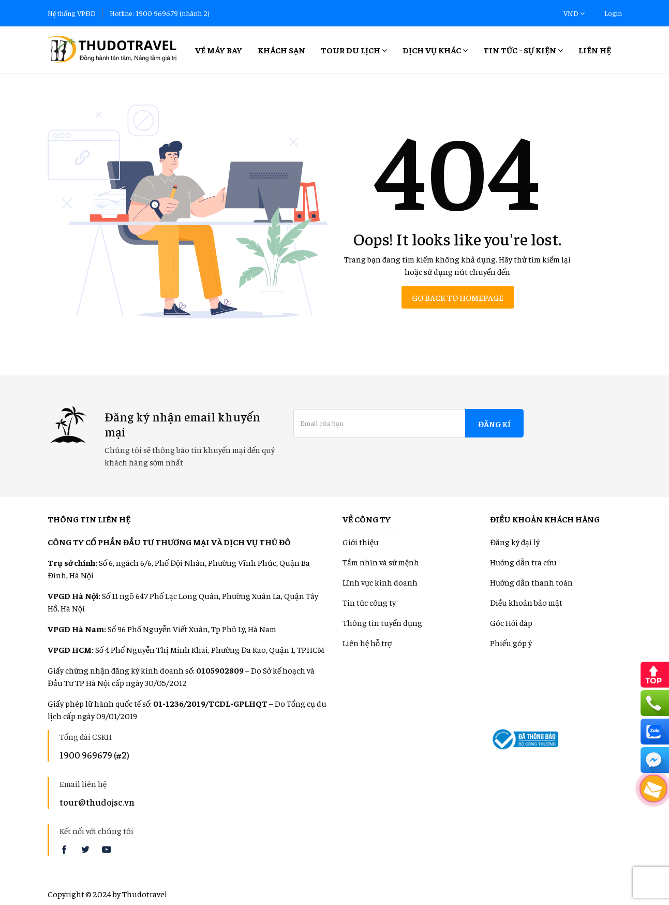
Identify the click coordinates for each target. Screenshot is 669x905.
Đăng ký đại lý (515, 541)
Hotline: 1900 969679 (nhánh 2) (160, 13)
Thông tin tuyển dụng (382, 622)
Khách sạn (281, 50)
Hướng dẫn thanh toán (531, 582)
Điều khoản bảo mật (526, 602)
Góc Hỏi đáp (511, 622)
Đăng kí (494, 423)
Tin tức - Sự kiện (523, 50)
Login (613, 13)
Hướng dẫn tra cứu (523, 562)
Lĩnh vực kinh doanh (380, 582)
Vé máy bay (218, 50)
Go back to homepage (457, 297)
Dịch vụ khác (435, 50)
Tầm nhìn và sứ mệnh (381, 562)
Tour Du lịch (354, 50)
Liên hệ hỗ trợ (367, 642)
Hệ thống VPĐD (72, 13)
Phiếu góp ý (511, 642)
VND (574, 13)
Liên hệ (594, 50)
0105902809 (220, 670)
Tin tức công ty (369, 602)
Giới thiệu (361, 541)
